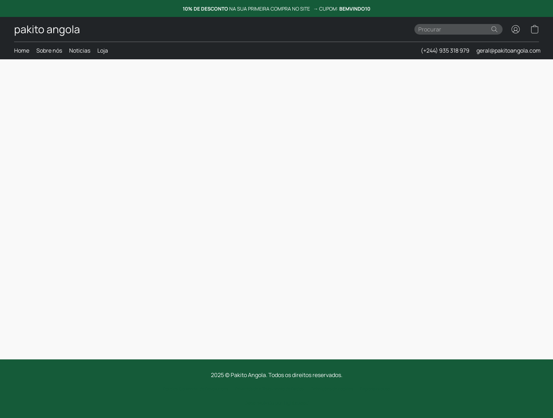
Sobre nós (49, 50)
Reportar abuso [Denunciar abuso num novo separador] (375, 389)
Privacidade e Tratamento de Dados (269, 389)
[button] (47, 29)
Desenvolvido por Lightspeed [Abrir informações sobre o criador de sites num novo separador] (276, 402)
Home (21, 50)
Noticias (79, 50)
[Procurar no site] (494, 29)
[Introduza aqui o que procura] (458, 29)
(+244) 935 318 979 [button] (445, 50)
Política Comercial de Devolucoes (195, 389)
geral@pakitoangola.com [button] (508, 50)
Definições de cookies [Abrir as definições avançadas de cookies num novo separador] (332, 389)
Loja (102, 50)
